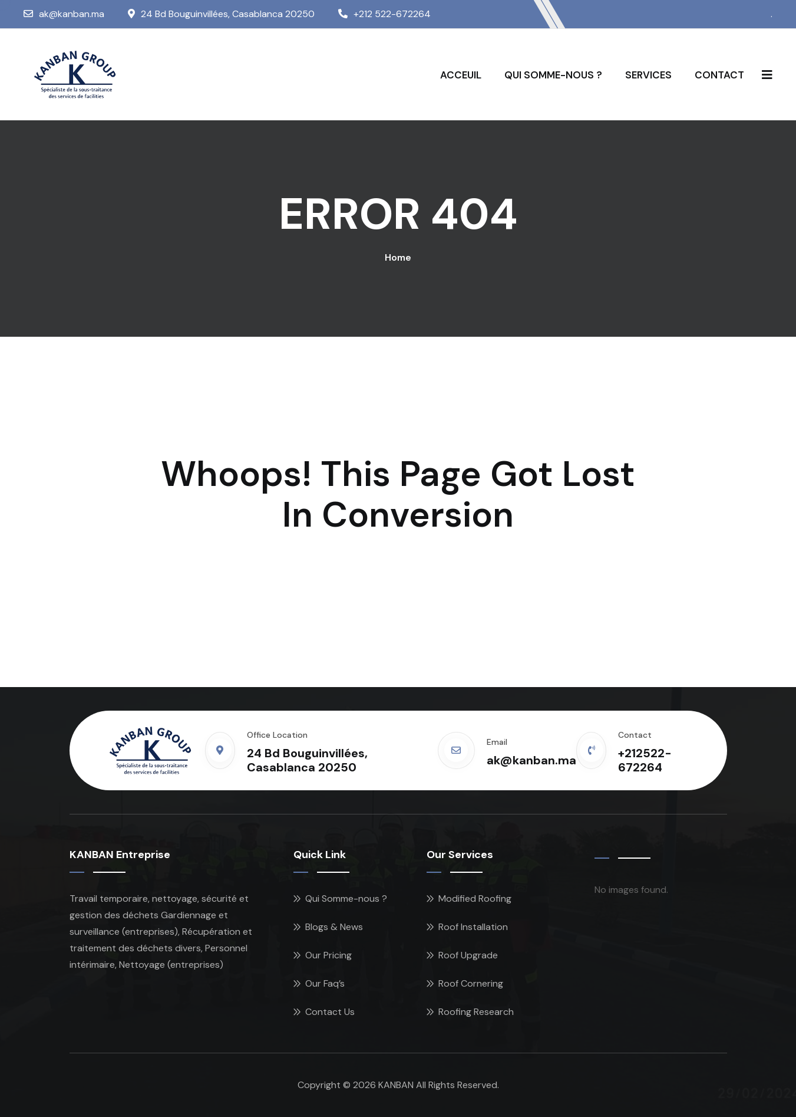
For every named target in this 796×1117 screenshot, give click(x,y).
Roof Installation (473, 927)
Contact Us (330, 1012)
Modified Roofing (474, 898)
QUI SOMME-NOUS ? (553, 74)
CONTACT (719, 74)
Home (398, 257)
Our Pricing (328, 955)
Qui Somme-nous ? (346, 898)
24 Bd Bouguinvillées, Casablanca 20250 (228, 14)
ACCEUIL (460, 74)
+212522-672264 (645, 760)
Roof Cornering (470, 983)
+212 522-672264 (392, 14)
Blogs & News (334, 927)
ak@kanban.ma (71, 14)
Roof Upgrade (468, 955)
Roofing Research (476, 1012)
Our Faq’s (325, 983)
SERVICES (648, 74)
